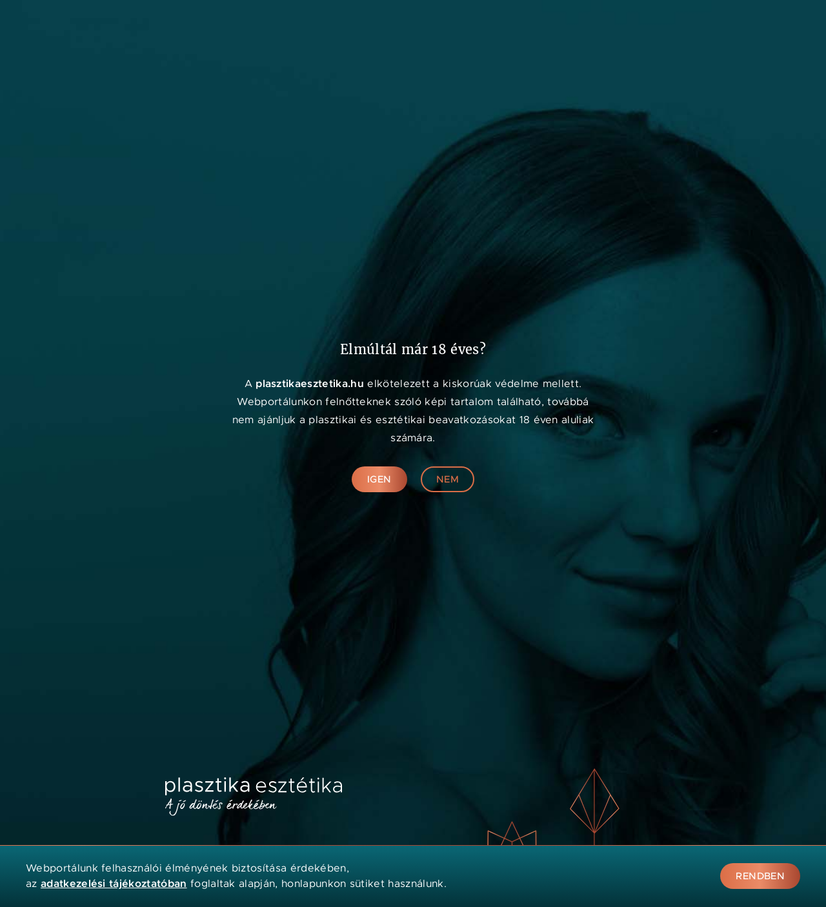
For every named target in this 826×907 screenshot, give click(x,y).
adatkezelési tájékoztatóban (114, 883)
